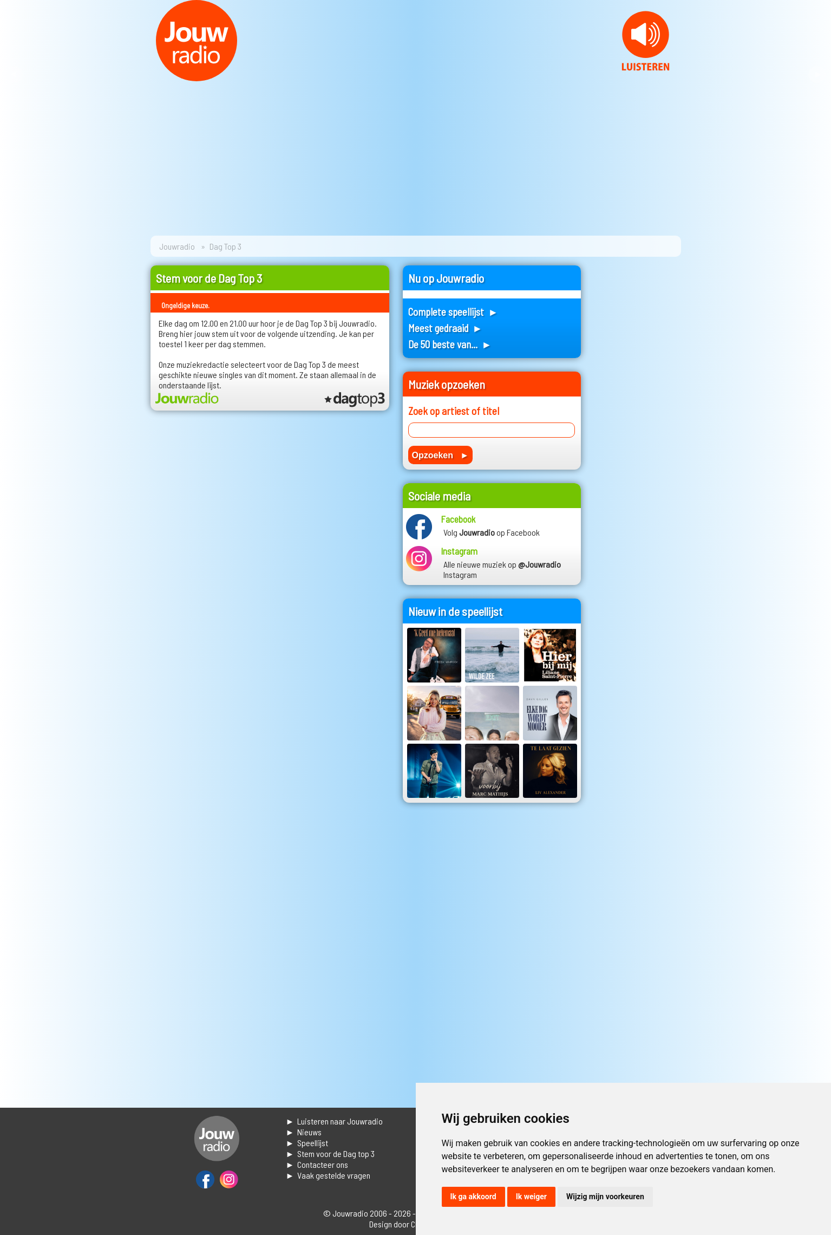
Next (817, 74)
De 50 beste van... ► (450, 344)
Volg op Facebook (491, 532)
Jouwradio (177, 246)
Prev (14, 74)
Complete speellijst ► (453, 312)
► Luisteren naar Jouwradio (334, 1121)
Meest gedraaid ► (445, 328)
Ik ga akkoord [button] (473, 1196)
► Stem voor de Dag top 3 (330, 1153)
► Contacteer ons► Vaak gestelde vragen (328, 1169)
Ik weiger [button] (531, 1196)
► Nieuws (304, 1132)
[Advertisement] (637, 427)
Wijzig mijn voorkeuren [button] (605, 1196)
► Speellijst (307, 1143)
